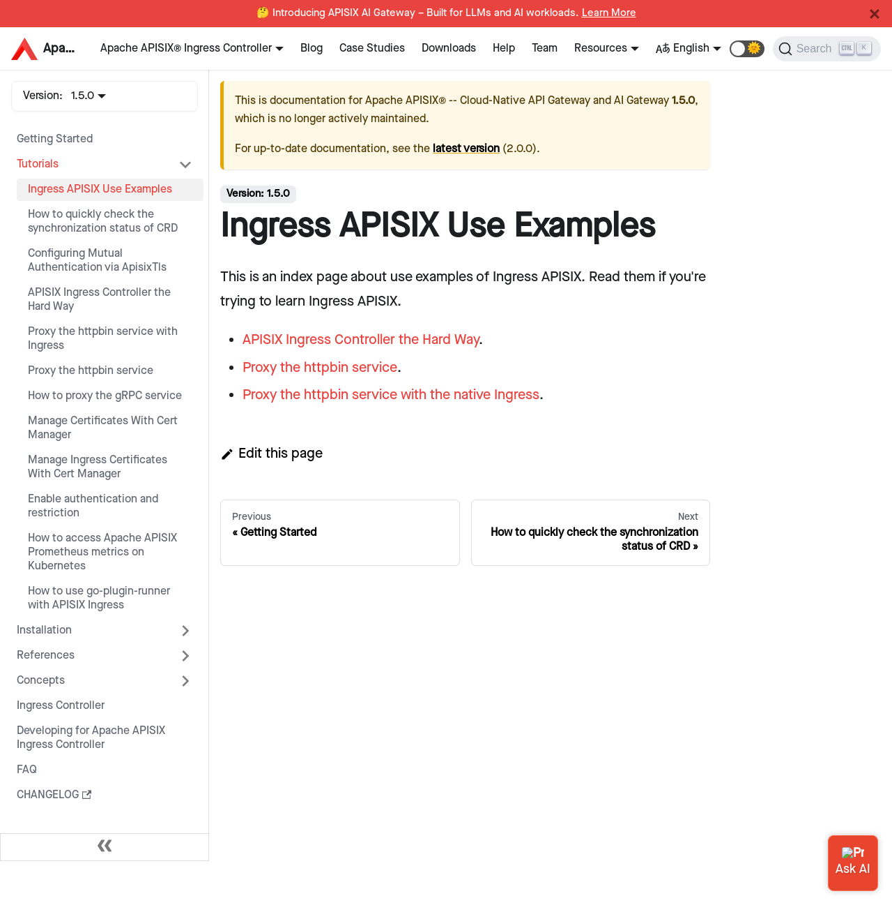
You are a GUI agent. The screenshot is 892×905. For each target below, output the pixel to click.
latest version (466, 149)
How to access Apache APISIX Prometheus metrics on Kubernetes (102, 552)
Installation (44, 630)
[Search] (827, 48)
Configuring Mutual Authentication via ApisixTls (97, 260)
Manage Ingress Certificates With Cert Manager (97, 467)
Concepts (41, 680)
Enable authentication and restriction (93, 506)
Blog (311, 48)
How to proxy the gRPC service (105, 396)
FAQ (27, 770)
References (46, 655)
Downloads (449, 48)
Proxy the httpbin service (90, 370)
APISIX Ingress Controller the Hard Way (99, 299)
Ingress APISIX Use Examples (100, 189)
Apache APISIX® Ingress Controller (186, 48)
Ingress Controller (61, 705)
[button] (747, 48)
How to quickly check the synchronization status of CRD (103, 221)
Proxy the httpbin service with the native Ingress (391, 395)
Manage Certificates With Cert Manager (103, 428)
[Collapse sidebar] (104, 847)
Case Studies (372, 48)
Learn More (609, 13)
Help (504, 48)
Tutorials (38, 164)
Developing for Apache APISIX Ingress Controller (91, 737)
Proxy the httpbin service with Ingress (103, 338)
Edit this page (271, 453)
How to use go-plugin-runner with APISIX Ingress (99, 598)
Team (545, 48)
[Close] (874, 14)
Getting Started (55, 139)
